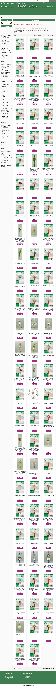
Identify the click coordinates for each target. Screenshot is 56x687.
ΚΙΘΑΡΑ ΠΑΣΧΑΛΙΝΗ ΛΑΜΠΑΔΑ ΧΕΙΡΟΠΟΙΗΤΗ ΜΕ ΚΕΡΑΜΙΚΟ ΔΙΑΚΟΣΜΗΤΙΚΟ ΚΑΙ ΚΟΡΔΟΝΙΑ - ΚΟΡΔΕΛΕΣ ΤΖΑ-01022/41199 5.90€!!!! (34, 379)
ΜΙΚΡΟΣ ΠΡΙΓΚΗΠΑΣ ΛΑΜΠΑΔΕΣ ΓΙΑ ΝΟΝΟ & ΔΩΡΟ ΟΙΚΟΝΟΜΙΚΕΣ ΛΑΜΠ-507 (48, 519)
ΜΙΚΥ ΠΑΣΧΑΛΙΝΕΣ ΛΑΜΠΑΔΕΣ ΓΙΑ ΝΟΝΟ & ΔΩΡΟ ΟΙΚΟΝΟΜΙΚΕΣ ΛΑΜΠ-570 (34, 589)
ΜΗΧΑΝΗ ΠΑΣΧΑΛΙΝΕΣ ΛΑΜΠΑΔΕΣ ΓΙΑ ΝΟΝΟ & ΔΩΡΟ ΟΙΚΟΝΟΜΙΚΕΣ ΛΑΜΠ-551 (20, 519)
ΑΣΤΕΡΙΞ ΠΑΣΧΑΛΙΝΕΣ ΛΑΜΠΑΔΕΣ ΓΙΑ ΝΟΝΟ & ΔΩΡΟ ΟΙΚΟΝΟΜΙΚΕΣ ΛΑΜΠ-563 (48, 99)
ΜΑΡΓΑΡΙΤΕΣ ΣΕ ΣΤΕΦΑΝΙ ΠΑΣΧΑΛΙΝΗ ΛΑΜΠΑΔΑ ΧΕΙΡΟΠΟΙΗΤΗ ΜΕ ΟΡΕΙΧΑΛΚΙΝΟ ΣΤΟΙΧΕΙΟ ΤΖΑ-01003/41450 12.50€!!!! (34, 473)
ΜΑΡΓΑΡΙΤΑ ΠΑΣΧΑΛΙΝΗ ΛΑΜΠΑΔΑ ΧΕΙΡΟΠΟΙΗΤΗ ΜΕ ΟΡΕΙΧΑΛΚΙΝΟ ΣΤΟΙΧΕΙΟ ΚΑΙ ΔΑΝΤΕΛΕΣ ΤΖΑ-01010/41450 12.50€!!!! (48, 449)
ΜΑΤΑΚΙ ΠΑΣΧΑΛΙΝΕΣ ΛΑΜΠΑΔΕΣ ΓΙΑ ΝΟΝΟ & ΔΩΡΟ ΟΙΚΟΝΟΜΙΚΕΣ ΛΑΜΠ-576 (48, 473)
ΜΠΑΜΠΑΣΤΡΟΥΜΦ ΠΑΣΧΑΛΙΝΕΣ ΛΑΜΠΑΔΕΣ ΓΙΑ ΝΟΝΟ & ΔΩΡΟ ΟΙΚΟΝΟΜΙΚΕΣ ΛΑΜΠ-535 (34, 659)
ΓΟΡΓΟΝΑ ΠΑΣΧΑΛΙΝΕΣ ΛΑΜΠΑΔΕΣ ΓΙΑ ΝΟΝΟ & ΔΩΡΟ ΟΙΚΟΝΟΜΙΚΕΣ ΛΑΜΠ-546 (34, 216)
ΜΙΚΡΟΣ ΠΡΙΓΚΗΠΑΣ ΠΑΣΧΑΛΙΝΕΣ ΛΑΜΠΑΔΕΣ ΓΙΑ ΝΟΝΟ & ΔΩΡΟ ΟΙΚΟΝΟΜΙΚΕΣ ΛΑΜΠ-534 (20, 543)
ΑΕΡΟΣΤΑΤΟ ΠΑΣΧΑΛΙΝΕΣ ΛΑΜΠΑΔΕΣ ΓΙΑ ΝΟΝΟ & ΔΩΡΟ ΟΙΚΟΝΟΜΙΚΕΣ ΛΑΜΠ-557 (48, 76)
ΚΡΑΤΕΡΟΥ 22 (25, 27)
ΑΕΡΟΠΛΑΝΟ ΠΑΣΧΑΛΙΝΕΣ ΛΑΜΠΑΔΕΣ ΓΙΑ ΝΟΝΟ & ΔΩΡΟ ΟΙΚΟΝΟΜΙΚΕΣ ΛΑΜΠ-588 (20, 76)
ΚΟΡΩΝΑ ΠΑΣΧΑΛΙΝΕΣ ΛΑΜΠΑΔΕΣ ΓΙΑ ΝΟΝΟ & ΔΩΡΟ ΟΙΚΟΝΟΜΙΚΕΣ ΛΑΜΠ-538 (20, 403)
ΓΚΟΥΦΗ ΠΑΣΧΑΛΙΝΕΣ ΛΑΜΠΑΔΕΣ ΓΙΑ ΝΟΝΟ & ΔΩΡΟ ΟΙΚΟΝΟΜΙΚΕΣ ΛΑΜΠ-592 (20, 216)
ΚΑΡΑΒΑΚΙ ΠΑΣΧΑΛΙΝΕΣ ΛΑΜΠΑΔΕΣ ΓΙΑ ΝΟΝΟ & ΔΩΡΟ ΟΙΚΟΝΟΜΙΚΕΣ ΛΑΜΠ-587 (48, 286)
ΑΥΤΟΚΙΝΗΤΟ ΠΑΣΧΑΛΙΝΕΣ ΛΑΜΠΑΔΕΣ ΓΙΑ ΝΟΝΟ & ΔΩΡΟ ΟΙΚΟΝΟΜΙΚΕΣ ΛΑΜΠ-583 (20, 146)
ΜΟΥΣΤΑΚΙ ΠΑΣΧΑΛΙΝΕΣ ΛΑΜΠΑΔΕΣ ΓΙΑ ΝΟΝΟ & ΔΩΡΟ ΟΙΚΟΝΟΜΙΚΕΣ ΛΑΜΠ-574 (34, 636)
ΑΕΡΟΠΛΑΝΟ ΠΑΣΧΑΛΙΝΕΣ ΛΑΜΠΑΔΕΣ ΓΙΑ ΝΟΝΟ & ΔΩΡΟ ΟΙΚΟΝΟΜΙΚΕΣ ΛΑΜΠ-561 (48, 53)
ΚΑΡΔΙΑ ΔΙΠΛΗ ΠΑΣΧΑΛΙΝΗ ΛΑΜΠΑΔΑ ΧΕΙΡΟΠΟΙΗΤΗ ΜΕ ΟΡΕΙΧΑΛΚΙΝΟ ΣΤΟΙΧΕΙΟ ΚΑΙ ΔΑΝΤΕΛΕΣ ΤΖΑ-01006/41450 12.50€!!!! (34, 333)
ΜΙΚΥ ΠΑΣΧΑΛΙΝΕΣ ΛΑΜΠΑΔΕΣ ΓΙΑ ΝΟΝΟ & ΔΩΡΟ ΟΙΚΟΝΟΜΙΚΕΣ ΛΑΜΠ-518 (20, 589)
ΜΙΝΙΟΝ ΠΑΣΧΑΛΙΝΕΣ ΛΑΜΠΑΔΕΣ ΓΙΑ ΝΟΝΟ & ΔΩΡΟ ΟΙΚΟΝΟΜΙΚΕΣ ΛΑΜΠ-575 (48, 612)
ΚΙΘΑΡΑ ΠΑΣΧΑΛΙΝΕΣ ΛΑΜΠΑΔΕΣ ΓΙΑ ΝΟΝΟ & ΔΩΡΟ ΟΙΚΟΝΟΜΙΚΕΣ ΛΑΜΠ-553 (48, 356)
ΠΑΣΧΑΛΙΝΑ (5, 17)
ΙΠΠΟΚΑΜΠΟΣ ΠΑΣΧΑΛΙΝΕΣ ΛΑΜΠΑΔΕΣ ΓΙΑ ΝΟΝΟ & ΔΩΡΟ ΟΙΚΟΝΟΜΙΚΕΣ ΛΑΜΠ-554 (34, 263)
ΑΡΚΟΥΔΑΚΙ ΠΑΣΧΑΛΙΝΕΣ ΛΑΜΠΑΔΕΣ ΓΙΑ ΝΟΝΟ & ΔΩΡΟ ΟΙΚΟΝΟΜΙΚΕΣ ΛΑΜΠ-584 (34, 99)
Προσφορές (27, 677)
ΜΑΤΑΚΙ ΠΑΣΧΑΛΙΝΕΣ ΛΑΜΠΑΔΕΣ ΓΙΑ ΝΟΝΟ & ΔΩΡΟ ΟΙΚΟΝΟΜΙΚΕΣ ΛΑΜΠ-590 (19, 496)
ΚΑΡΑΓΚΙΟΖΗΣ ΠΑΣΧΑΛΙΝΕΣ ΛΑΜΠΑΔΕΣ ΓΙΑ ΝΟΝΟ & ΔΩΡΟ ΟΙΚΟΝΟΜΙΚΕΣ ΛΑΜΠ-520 (48, 309)
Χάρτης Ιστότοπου (27, 676)
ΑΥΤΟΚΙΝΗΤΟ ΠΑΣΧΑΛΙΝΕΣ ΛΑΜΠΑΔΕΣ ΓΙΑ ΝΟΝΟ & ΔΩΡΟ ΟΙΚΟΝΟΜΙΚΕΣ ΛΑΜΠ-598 (48, 146)
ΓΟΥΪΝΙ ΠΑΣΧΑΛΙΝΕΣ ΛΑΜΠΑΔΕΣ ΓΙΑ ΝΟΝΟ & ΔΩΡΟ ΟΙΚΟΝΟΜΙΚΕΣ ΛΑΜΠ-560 (48, 216)
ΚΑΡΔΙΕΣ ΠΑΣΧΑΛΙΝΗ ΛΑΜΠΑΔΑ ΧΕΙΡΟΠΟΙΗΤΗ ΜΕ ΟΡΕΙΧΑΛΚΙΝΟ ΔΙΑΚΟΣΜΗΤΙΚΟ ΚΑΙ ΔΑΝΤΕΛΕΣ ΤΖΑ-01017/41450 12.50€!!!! (34, 356)
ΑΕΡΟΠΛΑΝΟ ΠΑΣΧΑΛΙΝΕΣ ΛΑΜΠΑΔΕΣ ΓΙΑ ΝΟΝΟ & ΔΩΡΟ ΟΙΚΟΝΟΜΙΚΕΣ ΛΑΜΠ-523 (34, 53)
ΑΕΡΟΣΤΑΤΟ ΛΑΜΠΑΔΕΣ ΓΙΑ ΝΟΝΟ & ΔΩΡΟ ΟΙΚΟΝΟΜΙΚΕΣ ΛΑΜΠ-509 (34, 76)
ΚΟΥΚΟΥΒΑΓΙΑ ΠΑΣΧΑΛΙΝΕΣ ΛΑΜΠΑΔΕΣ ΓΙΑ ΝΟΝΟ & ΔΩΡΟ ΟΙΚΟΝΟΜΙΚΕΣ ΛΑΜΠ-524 (48, 403)
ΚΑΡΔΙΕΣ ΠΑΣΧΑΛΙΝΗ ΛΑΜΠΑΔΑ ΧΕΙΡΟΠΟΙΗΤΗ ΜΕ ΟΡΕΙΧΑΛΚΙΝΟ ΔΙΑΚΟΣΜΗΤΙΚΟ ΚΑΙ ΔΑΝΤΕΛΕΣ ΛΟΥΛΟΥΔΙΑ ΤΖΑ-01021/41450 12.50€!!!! (20, 356)
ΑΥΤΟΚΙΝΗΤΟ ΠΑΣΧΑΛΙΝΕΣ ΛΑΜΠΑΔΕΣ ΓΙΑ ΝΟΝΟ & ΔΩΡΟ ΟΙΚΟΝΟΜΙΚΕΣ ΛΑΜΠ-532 (20, 123)
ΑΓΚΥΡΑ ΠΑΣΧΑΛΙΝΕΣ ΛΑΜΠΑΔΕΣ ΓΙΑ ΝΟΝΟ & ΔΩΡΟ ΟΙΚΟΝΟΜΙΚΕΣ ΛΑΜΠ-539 (19, 53)
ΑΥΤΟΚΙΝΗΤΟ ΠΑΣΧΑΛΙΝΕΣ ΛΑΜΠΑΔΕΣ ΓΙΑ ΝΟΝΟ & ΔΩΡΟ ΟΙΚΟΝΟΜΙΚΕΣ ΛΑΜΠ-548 (48, 123)
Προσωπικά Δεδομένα (9, 677)
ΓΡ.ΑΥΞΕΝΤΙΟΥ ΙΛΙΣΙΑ (32, 27)
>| (19, 668)
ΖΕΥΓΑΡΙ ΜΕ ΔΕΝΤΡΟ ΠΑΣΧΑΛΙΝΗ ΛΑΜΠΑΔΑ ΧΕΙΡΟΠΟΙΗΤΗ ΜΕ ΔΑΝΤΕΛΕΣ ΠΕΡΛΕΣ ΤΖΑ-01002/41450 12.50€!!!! (34, 239)
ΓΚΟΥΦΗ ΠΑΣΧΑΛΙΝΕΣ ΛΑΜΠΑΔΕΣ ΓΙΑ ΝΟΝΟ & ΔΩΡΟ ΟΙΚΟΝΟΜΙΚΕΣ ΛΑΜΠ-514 (48, 193)
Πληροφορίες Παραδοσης (8, 676)
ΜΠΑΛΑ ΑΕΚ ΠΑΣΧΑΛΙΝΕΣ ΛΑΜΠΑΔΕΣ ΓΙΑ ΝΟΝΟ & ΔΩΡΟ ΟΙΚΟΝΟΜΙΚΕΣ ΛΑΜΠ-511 (48, 636)
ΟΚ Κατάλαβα (52, 0)
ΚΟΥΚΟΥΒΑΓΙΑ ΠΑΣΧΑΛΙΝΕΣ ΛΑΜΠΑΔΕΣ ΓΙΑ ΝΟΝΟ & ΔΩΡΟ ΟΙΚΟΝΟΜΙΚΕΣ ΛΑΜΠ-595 (34, 426)
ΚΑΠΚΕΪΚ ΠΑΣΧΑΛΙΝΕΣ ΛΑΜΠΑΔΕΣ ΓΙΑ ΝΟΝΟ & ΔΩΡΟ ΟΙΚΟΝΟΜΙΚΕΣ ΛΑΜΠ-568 (48, 263)
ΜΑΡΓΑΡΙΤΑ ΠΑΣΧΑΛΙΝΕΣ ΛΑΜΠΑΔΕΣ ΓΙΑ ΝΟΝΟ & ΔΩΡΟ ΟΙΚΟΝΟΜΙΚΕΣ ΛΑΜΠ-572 (34, 449)
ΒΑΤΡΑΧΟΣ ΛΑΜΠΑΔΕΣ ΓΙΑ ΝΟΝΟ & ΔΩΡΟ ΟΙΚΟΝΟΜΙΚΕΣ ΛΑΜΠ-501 (20, 169)
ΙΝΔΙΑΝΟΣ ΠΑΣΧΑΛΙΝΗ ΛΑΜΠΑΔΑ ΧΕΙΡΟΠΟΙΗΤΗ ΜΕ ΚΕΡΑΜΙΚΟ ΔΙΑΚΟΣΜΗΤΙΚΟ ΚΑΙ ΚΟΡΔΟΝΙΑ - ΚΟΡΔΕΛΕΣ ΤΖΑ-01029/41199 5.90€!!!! (20, 263)
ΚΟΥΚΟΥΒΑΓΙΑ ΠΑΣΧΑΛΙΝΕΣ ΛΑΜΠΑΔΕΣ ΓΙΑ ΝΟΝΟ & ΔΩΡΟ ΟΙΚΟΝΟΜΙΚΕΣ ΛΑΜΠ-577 (20, 426)
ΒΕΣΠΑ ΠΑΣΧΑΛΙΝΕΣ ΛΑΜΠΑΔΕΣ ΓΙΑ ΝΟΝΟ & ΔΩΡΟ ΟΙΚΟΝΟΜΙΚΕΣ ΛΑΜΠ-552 (48, 169)
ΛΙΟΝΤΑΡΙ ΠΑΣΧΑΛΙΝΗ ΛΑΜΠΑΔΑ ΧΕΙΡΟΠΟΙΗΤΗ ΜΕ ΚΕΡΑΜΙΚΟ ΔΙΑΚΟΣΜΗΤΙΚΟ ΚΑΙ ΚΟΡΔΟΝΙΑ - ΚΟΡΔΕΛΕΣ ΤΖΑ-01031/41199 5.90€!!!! (20, 449)
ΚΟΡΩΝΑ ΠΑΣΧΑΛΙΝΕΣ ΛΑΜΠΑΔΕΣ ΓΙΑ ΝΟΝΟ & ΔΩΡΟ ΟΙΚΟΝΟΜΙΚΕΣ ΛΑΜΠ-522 (48, 379)
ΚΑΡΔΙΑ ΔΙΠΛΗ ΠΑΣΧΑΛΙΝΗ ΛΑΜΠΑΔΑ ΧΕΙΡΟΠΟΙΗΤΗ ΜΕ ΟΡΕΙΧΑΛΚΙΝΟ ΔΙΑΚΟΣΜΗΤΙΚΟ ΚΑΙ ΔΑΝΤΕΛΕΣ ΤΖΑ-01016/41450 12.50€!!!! (19, 333)
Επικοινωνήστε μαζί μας (27, 675)
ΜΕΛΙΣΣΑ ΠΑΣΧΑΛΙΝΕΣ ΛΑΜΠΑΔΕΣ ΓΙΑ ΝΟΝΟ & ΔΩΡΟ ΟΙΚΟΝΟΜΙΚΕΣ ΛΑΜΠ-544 (34, 496)
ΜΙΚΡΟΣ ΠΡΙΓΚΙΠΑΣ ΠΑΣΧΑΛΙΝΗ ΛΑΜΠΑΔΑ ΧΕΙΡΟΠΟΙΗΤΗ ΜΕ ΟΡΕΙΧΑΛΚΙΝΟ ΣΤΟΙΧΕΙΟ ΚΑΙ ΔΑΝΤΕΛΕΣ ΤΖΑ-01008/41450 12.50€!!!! (34, 566)
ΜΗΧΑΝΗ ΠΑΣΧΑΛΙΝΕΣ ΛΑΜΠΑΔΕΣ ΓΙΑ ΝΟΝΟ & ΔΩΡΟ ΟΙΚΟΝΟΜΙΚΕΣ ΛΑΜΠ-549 (48, 496)
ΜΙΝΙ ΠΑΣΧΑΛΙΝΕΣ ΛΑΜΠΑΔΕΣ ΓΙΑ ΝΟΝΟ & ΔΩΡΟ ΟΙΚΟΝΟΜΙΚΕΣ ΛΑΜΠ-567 (20, 612)
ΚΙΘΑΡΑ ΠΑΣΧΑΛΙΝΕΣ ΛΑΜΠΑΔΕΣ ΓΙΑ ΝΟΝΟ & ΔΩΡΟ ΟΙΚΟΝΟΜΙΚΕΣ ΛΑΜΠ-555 (19, 379)
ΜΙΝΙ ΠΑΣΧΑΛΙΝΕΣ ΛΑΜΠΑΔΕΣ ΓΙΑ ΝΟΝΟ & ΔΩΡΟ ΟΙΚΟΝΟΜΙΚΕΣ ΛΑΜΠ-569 (34, 612)
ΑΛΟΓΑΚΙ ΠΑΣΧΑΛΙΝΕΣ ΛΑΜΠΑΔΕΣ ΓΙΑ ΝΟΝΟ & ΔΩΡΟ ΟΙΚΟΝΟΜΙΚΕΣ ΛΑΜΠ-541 (20, 99)
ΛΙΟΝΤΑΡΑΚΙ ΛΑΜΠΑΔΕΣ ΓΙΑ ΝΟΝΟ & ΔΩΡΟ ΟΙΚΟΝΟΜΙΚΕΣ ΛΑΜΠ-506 (48, 426)
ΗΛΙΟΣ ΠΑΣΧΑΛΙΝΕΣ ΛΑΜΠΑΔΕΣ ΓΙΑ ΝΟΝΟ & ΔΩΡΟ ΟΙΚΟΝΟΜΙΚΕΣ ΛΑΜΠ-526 (48, 239)
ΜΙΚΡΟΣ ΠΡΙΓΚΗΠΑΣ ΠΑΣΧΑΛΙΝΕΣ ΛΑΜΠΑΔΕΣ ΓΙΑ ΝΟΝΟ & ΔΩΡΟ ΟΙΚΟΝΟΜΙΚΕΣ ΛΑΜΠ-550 (34, 543)
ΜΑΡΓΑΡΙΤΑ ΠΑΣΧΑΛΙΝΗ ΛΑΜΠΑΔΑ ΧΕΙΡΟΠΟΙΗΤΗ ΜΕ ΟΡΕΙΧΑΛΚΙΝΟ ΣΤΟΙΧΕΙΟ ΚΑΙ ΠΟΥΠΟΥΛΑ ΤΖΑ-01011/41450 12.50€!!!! (20, 473)
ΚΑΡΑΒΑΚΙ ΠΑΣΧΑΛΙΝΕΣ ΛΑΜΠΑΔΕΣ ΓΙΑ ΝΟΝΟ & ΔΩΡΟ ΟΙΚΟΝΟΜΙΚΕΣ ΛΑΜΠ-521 (34, 286)
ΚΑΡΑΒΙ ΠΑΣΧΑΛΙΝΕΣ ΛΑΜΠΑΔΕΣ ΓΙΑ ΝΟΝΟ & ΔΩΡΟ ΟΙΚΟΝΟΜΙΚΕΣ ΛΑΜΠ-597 (34, 309)
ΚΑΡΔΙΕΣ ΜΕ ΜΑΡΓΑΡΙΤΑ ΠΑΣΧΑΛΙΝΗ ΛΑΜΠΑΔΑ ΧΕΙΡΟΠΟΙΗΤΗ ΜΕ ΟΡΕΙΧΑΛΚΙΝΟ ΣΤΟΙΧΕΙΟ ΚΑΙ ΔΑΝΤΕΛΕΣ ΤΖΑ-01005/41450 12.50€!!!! (48, 333)
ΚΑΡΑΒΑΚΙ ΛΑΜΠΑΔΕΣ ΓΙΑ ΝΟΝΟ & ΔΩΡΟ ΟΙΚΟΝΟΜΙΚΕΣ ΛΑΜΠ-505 (20, 286)
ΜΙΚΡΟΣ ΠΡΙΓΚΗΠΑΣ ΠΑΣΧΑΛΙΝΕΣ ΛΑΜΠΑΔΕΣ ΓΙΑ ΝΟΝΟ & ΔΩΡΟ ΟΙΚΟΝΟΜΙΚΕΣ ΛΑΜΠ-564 (48, 543)
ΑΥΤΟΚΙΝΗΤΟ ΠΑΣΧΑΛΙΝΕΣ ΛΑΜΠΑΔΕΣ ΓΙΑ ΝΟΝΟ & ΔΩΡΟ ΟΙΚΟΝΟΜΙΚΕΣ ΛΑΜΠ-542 (34, 123)
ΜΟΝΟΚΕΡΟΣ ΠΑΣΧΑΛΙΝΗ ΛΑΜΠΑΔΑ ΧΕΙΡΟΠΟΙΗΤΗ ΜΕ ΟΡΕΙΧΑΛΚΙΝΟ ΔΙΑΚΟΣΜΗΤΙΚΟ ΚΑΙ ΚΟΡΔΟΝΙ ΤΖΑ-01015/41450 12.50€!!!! (19, 636)
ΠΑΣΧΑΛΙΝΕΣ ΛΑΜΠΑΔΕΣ (12, 17)
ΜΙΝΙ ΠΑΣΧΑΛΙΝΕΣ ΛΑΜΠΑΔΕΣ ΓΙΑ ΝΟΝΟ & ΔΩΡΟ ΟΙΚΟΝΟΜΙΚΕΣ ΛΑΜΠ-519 (48, 589)
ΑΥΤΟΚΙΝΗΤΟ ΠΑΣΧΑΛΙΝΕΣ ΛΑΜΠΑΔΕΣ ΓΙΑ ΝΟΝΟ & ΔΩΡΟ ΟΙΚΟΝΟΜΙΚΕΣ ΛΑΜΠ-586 (34, 146)
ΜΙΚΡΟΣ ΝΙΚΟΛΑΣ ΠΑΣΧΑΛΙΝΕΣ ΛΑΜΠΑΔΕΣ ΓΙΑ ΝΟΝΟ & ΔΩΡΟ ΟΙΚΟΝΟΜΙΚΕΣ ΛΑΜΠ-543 (34, 519)
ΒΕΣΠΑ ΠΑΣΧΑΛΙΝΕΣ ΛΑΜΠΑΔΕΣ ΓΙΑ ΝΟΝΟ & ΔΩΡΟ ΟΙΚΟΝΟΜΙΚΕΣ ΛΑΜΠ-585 (34, 193)
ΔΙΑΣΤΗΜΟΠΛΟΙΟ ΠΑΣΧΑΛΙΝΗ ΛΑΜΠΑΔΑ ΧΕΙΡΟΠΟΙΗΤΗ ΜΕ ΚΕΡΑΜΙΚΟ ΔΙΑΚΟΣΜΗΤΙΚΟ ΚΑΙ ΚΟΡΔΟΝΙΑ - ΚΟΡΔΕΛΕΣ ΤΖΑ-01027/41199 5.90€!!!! (20, 239)
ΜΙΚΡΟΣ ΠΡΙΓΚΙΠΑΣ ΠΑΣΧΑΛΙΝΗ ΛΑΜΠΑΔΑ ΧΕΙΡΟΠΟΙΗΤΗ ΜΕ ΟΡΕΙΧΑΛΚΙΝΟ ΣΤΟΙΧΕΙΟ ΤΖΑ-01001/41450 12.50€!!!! (48, 566)
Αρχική (2, 17)
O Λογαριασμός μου (27, 678)
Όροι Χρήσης (9, 678)
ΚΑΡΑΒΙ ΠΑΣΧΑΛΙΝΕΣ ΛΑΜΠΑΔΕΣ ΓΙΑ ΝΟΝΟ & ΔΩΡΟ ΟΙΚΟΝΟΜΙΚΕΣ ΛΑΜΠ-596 (20, 309)
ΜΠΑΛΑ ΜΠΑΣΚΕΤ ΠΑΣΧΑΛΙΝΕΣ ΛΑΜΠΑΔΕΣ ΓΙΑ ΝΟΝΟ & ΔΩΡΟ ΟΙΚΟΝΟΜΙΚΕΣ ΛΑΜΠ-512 (20, 659)
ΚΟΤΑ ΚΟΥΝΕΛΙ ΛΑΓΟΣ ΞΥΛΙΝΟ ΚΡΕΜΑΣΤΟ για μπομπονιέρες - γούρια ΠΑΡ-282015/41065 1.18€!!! (34, 403)
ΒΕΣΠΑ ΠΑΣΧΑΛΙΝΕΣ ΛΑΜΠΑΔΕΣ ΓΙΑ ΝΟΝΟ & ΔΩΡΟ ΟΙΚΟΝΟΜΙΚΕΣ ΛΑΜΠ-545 (20, 193)
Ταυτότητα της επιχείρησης (8, 675)
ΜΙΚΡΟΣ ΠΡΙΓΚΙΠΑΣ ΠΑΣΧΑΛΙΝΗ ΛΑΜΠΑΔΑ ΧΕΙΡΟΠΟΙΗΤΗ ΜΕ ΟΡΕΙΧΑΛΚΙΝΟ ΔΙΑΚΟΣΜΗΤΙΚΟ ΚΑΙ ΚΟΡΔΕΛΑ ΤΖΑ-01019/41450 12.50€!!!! (19, 566)
